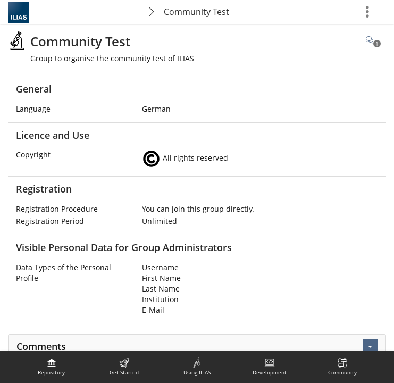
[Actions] (370, 346)
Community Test (196, 12)
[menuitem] (51, 367)
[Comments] (373, 40)
